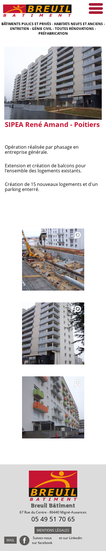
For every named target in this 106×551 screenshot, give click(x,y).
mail (10, 540)
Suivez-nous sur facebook (42, 540)
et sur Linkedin (70, 537)
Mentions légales (53, 530)
